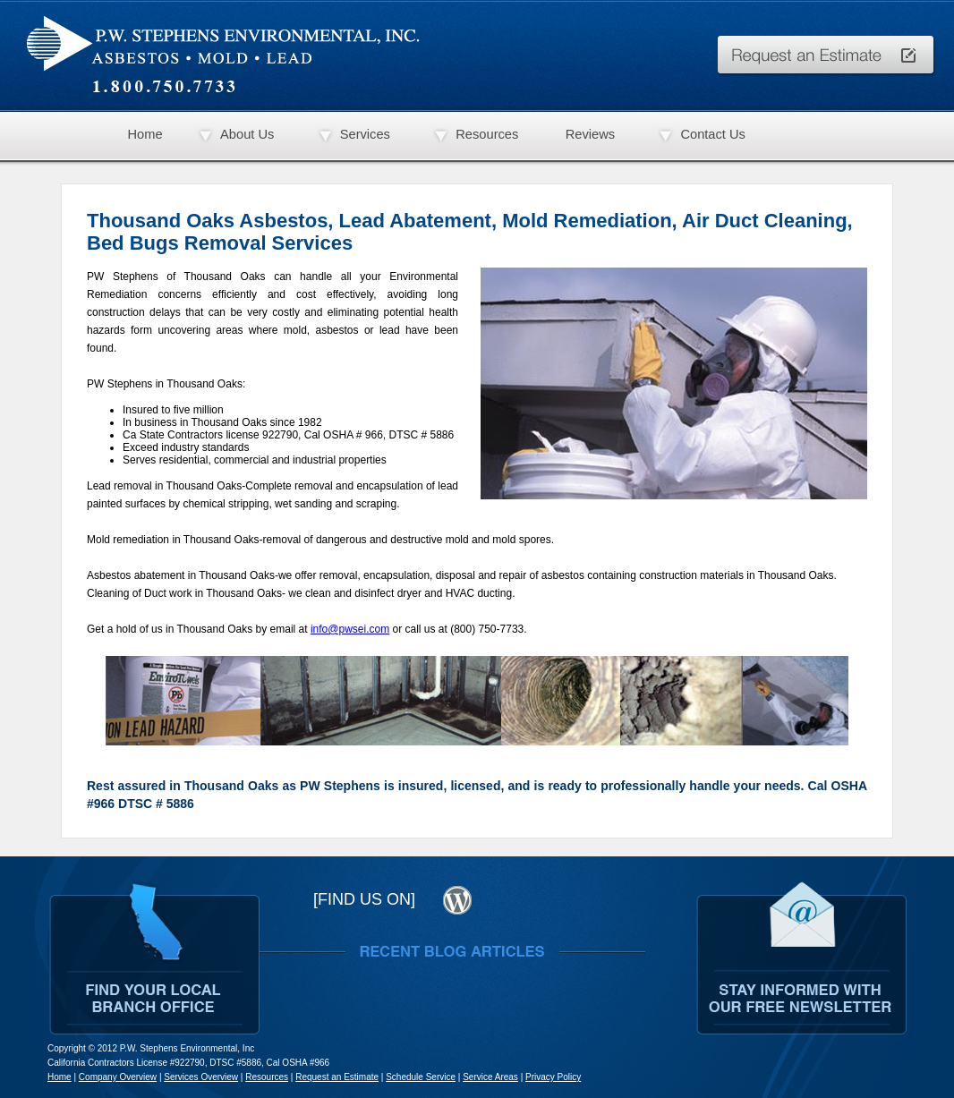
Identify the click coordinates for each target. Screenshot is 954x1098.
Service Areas (490, 1077)
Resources (487, 134)
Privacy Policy (553, 1077)
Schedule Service (421, 1077)
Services (365, 134)
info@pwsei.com (350, 629)
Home (144, 134)
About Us (247, 134)
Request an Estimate (337, 1077)
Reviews (590, 134)
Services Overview (201, 1077)
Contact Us (712, 134)
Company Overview (118, 1077)
